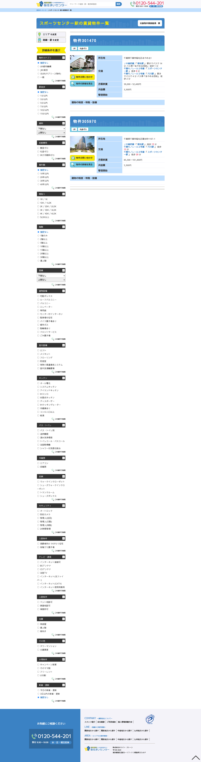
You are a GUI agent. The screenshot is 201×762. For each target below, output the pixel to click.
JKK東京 (43, 70)
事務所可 (42, 609)
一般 (41, 77)
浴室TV (42, 572)
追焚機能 (42, 433)
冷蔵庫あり (43, 408)
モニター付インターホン (50, 314)
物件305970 (85, 121)
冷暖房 (42, 458)
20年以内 (43, 177)
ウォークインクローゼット (51, 481)
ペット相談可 (44, 602)
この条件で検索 (60, 80)
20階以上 (43, 253)
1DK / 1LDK (44, 202)
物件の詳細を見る (84, 84)
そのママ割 (43, 668)
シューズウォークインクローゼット (51, 487)
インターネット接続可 (49, 562)
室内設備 (43, 345)
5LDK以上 (43, 217)
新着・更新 (44, 685)
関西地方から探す (108, 730)
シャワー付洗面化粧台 (49, 448)
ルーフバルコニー (47, 299)
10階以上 (43, 246)
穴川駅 (150, 73)
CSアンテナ (44, 569)
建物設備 (43, 290)
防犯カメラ (43, 514)
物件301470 (85, 41)
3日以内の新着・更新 (49, 693)
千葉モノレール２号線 (134, 68)
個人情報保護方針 (125, 722)
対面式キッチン (45, 397)
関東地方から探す (91, 730)
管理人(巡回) (44, 517)
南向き (41, 631)
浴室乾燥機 (43, 444)
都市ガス (42, 324)
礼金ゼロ (42, 151)
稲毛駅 (140, 63)
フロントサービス (47, 331)
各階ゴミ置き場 (45, 547)
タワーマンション (47, 646)
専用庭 (41, 310)
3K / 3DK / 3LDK (46, 209)
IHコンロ (42, 393)
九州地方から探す (141, 730)
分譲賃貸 (42, 649)
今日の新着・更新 (47, 690)
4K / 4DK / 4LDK (46, 213)
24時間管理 (44, 528)
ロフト (41, 350)
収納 (41, 476)
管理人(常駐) (44, 525)
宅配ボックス (44, 296)
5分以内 (43, 102)
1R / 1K (42, 199)
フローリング (44, 357)
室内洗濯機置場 (45, 368)
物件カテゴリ (45, 57)
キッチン (43, 378)
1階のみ (43, 235)
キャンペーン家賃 (47, 664)
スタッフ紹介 (89, 722)
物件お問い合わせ (84, 77)
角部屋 (41, 624)
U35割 (41, 675)
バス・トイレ (45, 425)
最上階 (42, 260)
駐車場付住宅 (44, 317)
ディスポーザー (45, 401)
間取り (42, 194)
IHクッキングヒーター (49, 404)
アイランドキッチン (48, 390)
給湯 (40, 415)
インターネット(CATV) (49, 583)
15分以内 (43, 113)
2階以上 (43, 239)
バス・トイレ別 (45, 430)
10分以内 (43, 110)
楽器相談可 (43, 605)
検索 (118, 4)
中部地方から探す (125, 730)
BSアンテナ (44, 565)
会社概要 (101, 722)
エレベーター (44, 306)
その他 (42, 641)
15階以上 (43, 249)
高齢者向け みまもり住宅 (50, 543)
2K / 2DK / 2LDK (46, 206)
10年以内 (43, 173)
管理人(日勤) (44, 521)
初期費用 (43, 142)
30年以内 (43, 180)
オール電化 (43, 383)
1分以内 (43, 95)
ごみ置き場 (43, 335)
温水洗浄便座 (44, 437)
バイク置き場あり (47, 321)
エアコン (42, 463)
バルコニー (43, 303)
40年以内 (43, 184)
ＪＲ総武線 (129, 63)
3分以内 (43, 99)
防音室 (41, 361)
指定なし (43, 62)
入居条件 (43, 538)
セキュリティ (45, 505)
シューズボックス (47, 495)
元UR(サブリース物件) (49, 73)
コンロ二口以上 (45, 411)
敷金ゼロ (42, 147)
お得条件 (43, 659)
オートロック (44, 510)
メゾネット (43, 353)
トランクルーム (45, 492)
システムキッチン (47, 386)
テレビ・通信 (45, 556)
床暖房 (41, 466)
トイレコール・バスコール (51, 441)
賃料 (41, 123)
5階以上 (43, 242)
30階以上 (43, 257)
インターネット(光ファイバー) (50, 578)
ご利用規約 (111, 722)
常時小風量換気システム (50, 364)
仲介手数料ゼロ (45, 155)
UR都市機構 (44, 66)
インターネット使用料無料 (51, 587)
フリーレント (44, 671)
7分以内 (43, 106)
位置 (41, 618)
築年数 (42, 164)
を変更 (49, 34)
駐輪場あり (43, 328)
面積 (41, 270)
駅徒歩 (42, 86)
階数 (41, 226)
